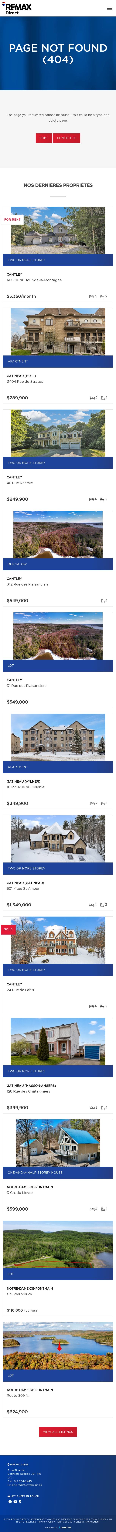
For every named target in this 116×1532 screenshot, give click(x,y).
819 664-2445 (23, 1481)
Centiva (65, 1527)
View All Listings (58, 1432)
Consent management (87, 1522)
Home (44, 138)
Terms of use (64, 1522)
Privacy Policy (46, 1522)
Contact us (67, 138)
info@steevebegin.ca (28, 1485)
